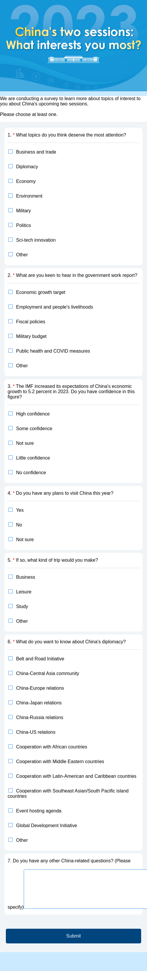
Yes (20, 510)
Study (22, 606)
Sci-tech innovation (36, 240)
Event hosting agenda (38, 810)
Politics (23, 225)
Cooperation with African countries (51, 746)
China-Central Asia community (47, 673)
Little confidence (33, 457)
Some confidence (34, 428)
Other (22, 254)
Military (23, 210)
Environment (29, 195)
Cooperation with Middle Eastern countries (60, 761)
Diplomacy (27, 166)
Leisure (23, 591)
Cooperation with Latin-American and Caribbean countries (76, 776)
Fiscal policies (30, 321)
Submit (73, 935)
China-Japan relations (39, 702)
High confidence (33, 413)
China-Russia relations (39, 717)
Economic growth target (40, 292)
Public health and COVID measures (53, 351)
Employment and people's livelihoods (54, 306)
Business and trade (36, 151)
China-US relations (35, 732)
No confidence (31, 472)
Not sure (25, 443)
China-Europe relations (40, 688)
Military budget (31, 336)
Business (25, 577)
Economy (26, 181)
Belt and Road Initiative (40, 658)
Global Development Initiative (46, 825)
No (19, 524)
